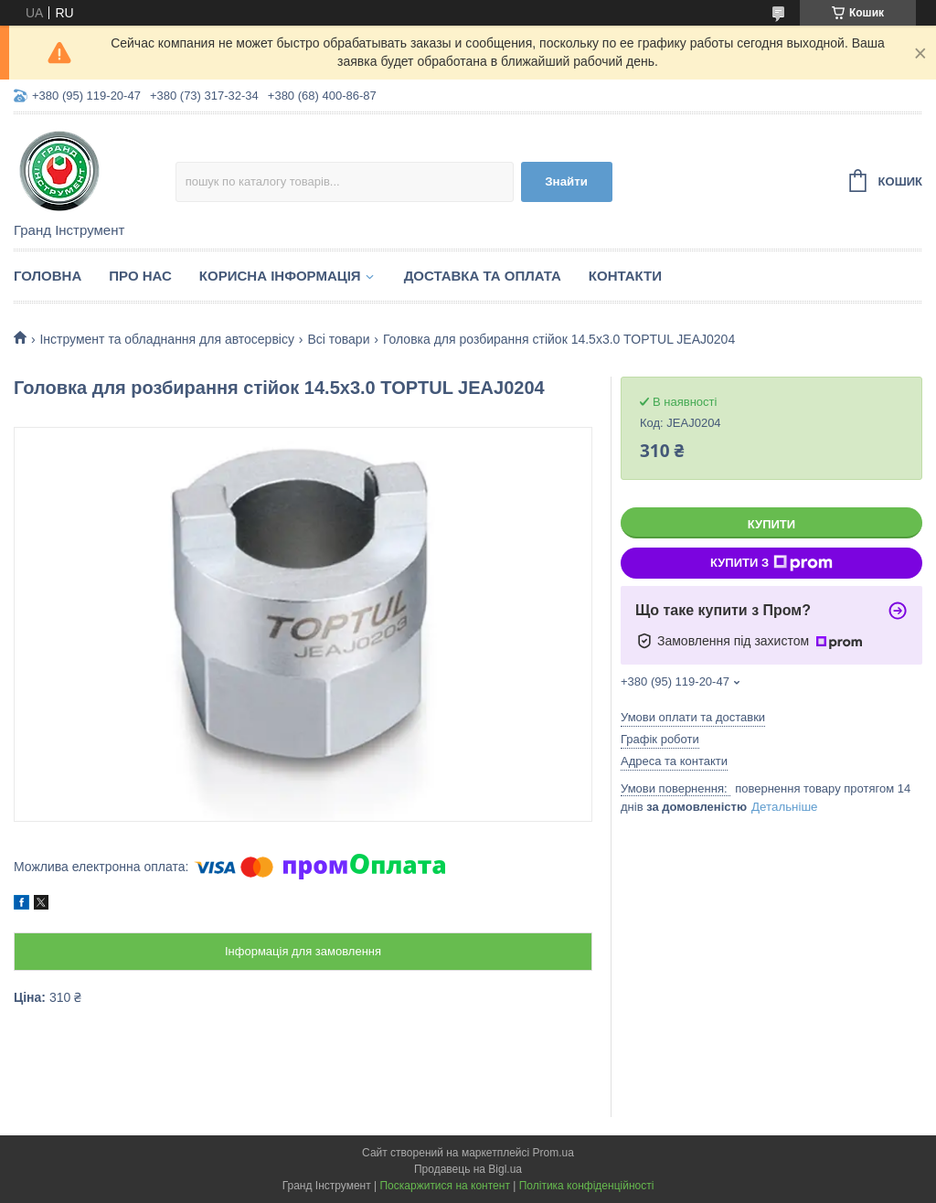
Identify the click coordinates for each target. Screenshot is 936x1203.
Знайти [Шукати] (566, 181)
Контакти (625, 275)
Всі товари (338, 339)
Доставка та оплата (482, 275)
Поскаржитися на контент (444, 1185)
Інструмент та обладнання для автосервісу (166, 339)
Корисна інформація (280, 275)
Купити (771, 524)
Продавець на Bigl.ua (468, 1169)
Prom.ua (553, 1152)
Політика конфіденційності (586, 1185)
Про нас (140, 275)
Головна (47, 275)
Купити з (771, 563)
